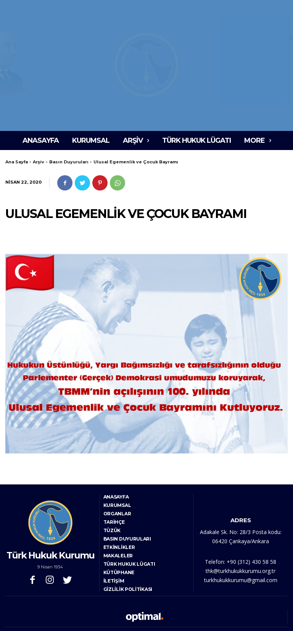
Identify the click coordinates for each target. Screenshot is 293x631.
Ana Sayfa (16, 162)
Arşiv (38, 162)
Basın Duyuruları (69, 162)
